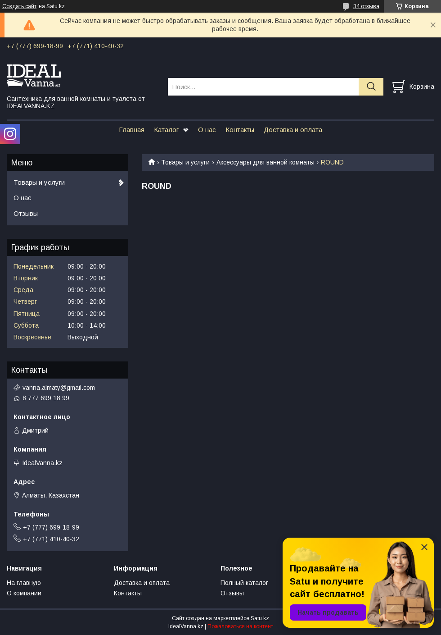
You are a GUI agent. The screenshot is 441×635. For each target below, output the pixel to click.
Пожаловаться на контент (240, 626)
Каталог (166, 129)
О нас (207, 129)
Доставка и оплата (293, 129)
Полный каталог (244, 582)
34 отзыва (366, 6)
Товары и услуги (185, 162)
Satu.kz (260, 618)
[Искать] (371, 87)
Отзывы (26, 213)
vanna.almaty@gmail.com (58, 387)
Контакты (239, 129)
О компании (24, 593)
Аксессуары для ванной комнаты (265, 162)
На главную (24, 582)
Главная (131, 129)
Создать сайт (19, 6)
